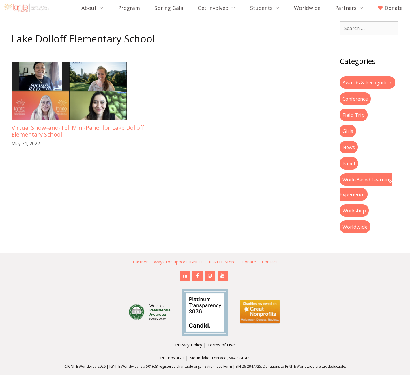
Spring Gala (168, 7)
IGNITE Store (222, 262)
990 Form (224, 366)
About (96, 8)
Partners (353, 8)
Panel (348, 163)
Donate (248, 262)
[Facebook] (197, 276)
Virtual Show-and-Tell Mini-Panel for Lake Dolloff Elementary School (78, 131)
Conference (355, 98)
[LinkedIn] (185, 276)
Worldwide (307, 7)
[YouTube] (223, 276)
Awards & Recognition (367, 82)
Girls (347, 131)
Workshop (354, 210)
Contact (269, 262)
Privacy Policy (188, 345)
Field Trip (353, 115)
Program (129, 7)
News (348, 147)
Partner (140, 262)
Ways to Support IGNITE (178, 262)
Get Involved (220, 8)
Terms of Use (221, 345)
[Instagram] (210, 276)
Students (268, 8)
